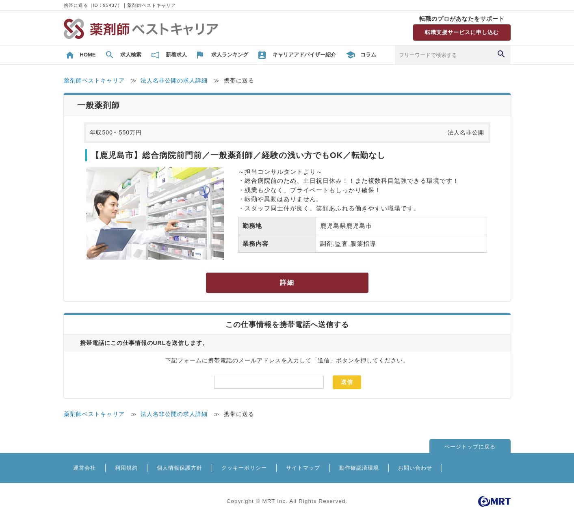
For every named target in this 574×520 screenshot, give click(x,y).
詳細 (287, 282)
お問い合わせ (415, 468)
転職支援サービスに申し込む (462, 32)
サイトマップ (303, 468)
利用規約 (126, 468)
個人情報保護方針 (179, 468)
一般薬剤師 (98, 105)
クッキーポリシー (244, 468)
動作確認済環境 (359, 468)
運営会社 (84, 468)
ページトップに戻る (470, 447)
